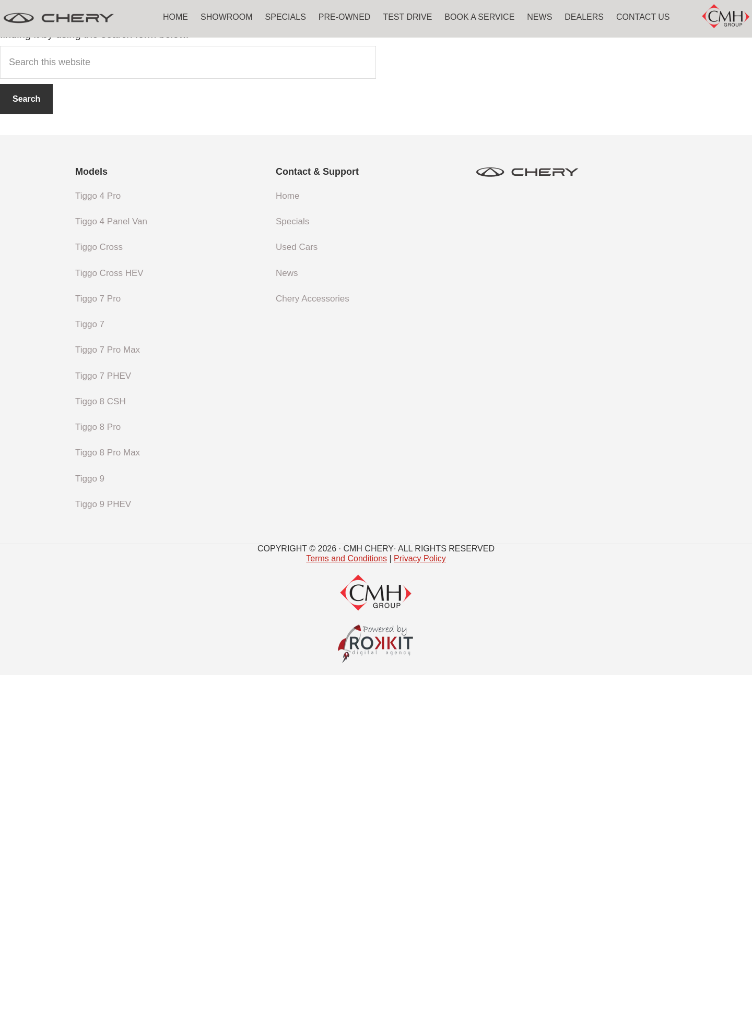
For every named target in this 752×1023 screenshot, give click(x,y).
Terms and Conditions (346, 906)
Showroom (227, 17)
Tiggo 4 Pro (98, 544)
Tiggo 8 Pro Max (107, 801)
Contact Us (643, 17)
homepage (405, 370)
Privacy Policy (420, 906)
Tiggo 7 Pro (98, 647)
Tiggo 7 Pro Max (107, 698)
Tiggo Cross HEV (109, 621)
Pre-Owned (345, 17)
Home (175, 17)
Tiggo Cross (99, 595)
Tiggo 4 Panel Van (111, 570)
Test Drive (407, 17)
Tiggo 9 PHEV (103, 852)
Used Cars (297, 595)
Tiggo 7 (89, 673)
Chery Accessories (312, 647)
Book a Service (479, 17)
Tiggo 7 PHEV (103, 724)
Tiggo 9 (89, 827)
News (539, 17)
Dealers (584, 17)
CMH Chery (78, 18)
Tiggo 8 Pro (98, 775)
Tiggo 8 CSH (100, 749)
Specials (285, 17)
